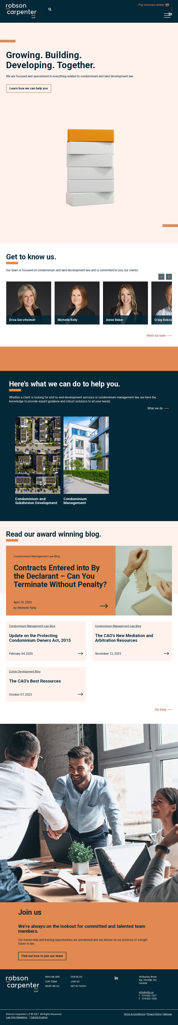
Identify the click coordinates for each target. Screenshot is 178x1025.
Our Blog (76, 976)
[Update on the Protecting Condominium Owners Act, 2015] (80, 654)
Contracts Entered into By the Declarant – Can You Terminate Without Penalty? (60, 576)
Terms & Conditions (134, 1014)
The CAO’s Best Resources (35, 681)
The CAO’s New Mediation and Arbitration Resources (124, 638)
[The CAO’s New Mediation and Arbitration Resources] (166, 654)
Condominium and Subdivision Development (36, 501)
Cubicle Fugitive (39, 1017)
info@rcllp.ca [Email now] (146, 992)
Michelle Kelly (67, 320)
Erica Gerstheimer (22, 320)
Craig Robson (164, 320)
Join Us (75, 981)
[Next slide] (169, 277)
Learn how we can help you (28, 88)
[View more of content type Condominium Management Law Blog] (37, 556)
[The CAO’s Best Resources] (80, 695)
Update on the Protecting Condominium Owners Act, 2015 (40, 638)
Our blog (160, 709)
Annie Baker (114, 320)
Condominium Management (75, 501)
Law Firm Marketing (16, 1017)
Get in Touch (78, 986)
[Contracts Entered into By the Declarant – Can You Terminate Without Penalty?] (104, 606)
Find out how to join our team (42, 956)
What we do (155, 408)
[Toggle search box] (49, 9)
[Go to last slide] (161, 277)
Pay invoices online (153, 5)
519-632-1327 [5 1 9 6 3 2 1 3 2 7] (149, 995)
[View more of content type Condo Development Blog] (24, 671)
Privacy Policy (154, 1014)
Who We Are (52, 976)
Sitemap (167, 1014)
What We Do (52, 986)
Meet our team (156, 335)
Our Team (51, 981)
